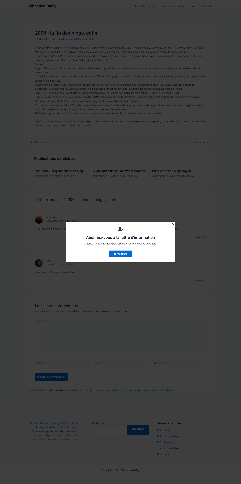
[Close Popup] (173, 224)
